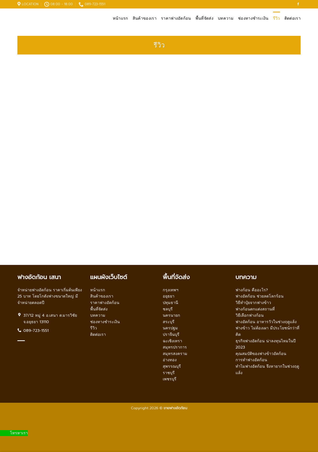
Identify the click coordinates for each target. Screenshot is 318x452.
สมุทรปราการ (175, 347)
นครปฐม (170, 328)
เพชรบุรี (169, 379)
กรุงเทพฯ (170, 290)
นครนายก (171, 315)
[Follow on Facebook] (298, 4)
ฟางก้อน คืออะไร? (252, 290)
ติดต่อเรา (292, 18)
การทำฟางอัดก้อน (251, 360)
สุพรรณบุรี (172, 366)
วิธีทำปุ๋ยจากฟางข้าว (253, 303)
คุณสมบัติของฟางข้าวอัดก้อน (261, 354)
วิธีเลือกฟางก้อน (250, 315)
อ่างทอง (170, 360)
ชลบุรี (168, 309)
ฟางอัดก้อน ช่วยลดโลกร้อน (259, 296)
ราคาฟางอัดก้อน (176, 18)
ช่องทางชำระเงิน (253, 18)
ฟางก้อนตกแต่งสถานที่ (255, 309)
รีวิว (276, 18)
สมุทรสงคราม (175, 354)
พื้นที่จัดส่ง (204, 18)
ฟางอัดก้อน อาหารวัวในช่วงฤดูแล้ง (266, 322)
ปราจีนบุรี (171, 335)
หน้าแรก (120, 18)
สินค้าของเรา (145, 18)
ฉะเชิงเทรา (172, 341)
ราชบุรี (169, 373)
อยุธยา (168, 296)
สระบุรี (168, 322)
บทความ (226, 18)
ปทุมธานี (170, 303)
